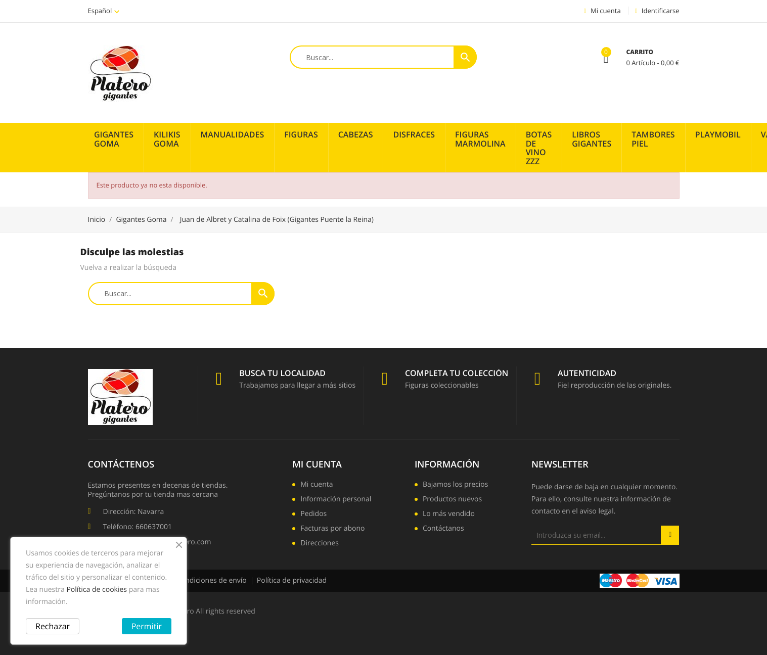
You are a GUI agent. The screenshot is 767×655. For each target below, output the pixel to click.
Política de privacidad (292, 580)
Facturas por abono (332, 529)
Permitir (146, 626)
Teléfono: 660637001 (137, 527)
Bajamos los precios (455, 485)
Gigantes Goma (113, 139)
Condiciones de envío (211, 580)
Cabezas (355, 134)
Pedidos (313, 514)
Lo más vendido (449, 514)
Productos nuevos (452, 500)
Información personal (335, 500)
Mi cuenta (317, 464)
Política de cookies (96, 589)
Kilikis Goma (167, 139)
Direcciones (319, 544)
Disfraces (414, 134)
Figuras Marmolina (480, 139)
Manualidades (232, 134)
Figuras (301, 134)
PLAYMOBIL (718, 134)
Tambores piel (652, 139)
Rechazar (52, 626)
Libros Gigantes (591, 139)
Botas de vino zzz (539, 148)
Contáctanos (443, 529)
